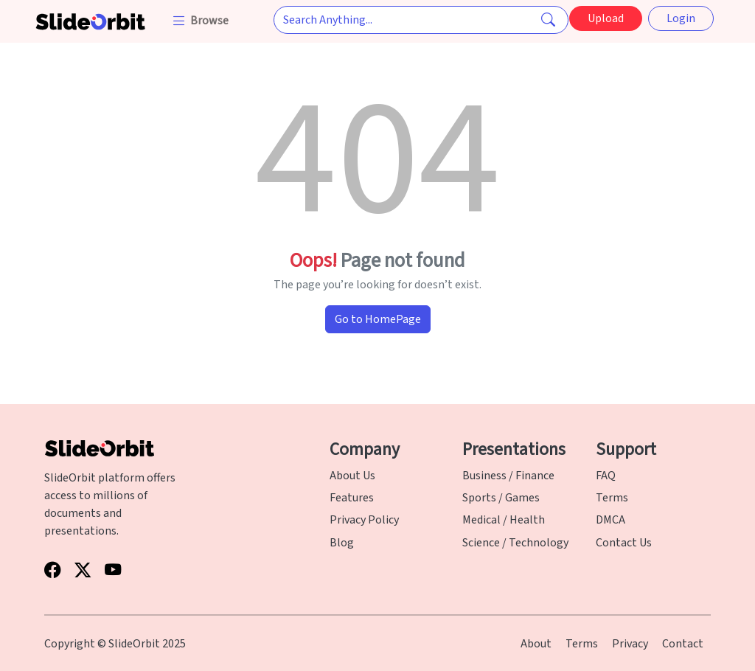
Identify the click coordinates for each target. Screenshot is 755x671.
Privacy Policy (364, 520)
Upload (606, 18)
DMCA (610, 520)
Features (352, 498)
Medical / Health (503, 520)
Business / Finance (508, 475)
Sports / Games (501, 498)
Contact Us (624, 543)
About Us (352, 475)
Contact (682, 644)
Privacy (630, 644)
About (536, 644)
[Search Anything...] (421, 20)
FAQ (606, 475)
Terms (612, 498)
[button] (201, 20)
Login (681, 18)
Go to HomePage (378, 319)
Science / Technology (515, 543)
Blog (342, 543)
